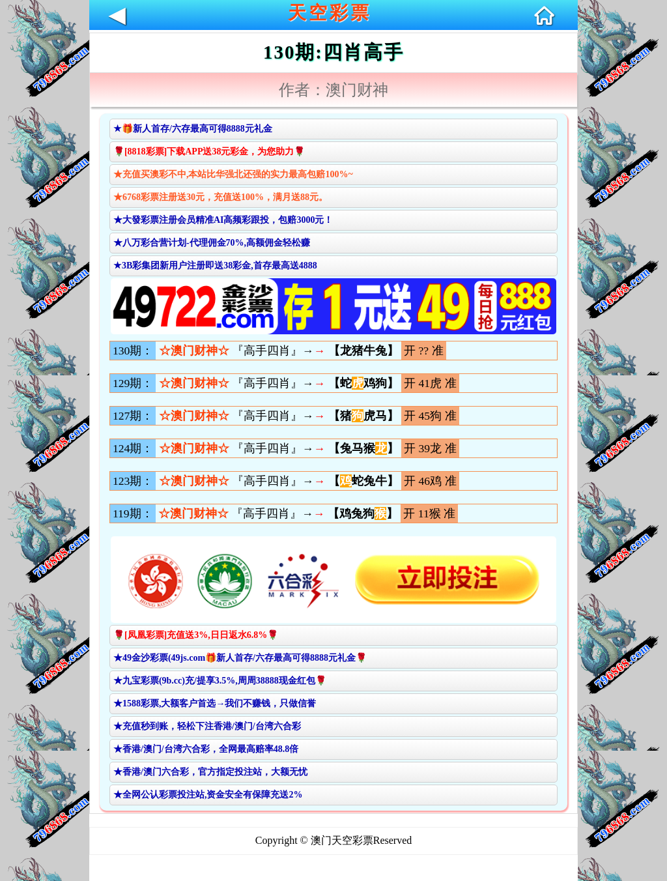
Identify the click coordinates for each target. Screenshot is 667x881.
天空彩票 (329, 13)
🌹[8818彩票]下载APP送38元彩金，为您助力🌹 (209, 151)
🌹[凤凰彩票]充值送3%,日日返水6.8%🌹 (195, 635)
